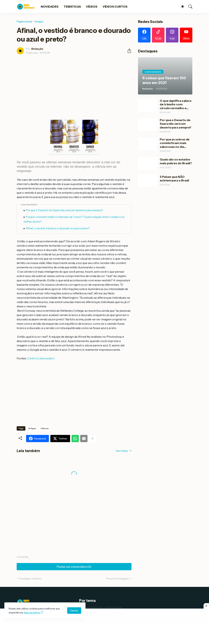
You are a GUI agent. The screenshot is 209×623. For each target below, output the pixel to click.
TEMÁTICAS (72, 6)
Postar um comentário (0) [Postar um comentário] (74, 566)
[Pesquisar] (188, 6)
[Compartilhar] (127, 50)
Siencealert (47, 358)
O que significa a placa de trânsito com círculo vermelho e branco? (175, 104)
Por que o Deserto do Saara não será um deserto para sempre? (64, 210)
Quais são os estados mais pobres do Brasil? (176, 161)
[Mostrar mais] (92, 438)
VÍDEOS (91, 6)
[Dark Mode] (180, 6)
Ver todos (122, 450)
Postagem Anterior (30, 578)
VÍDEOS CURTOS (115, 6)
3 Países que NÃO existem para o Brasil (174, 178)
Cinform (32, 358)
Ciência (45, 428)
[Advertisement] (104, 615)
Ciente (74, 610)
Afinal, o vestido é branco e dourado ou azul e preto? (58, 228)
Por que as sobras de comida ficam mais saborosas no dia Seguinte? (174, 143)
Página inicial (24, 21)
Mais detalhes (32, 612)
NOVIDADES (49, 6)
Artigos (39, 21)
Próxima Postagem (117, 578)
